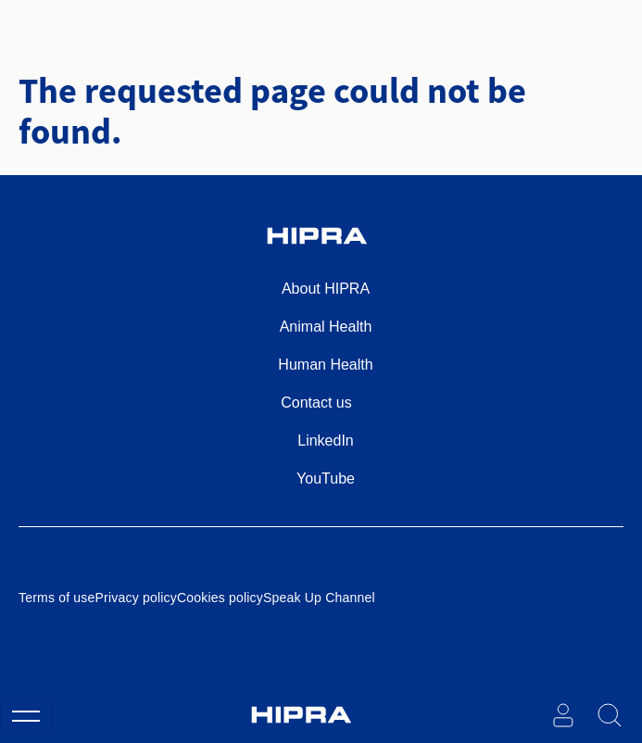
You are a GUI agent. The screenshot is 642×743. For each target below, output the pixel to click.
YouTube (325, 478)
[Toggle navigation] (26, 715)
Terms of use (57, 597)
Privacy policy (136, 597)
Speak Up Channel (319, 597)
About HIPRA (326, 288)
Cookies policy (220, 597)
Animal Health (326, 326)
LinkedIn (325, 440)
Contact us (316, 402)
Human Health (325, 364)
